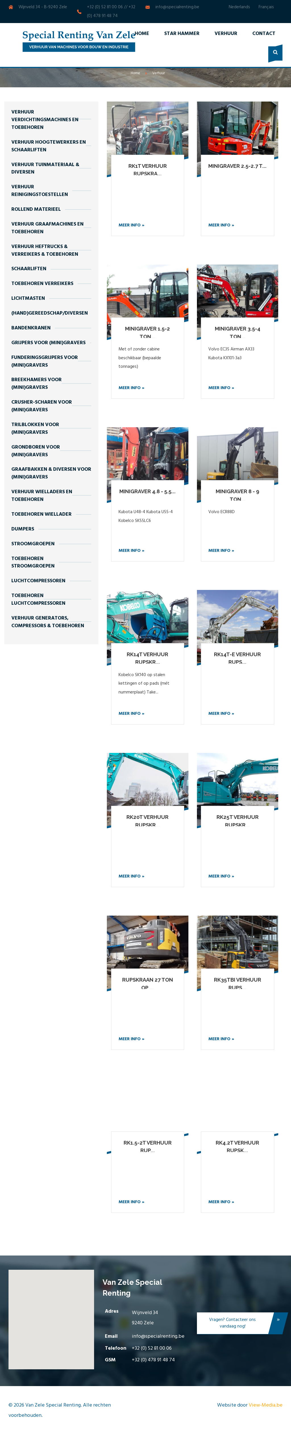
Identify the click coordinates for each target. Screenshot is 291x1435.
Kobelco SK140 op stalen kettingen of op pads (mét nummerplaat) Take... (144, 684)
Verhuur (226, 34)
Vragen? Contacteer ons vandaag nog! (245, 1324)
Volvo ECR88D (221, 512)
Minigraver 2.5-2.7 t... (237, 166)
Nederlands (239, 7)
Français (266, 7)
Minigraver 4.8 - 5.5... (147, 491)
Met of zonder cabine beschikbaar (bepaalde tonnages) (140, 358)
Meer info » (131, 225)
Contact (263, 34)
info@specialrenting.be (177, 7)
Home (142, 34)
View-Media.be (265, 1405)
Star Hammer (181, 34)
